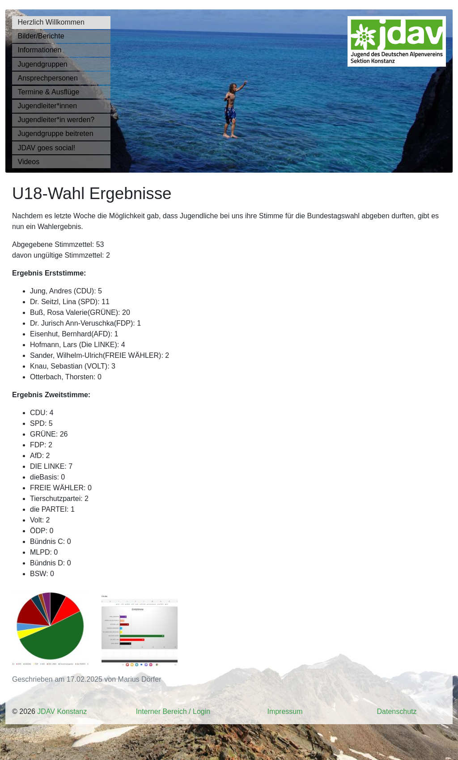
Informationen (40, 50)
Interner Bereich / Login (173, 711)
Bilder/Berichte (41, 36)
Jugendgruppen (43, 64)
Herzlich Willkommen (51, 22)
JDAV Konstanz (62, 711)
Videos (29, 162)
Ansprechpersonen (48, 78)
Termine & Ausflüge (49, 92)
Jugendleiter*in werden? (56, 119)
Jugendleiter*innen (47, 106)
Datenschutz (397, 711)
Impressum (284, 711)
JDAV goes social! (47, 148)
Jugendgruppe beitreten (55, 133)
